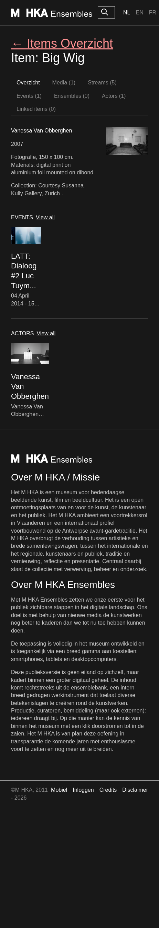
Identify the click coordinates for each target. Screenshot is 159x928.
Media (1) (64, 82)
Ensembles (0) (71, 96)
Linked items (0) (36, 109)
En (139, 12)
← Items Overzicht (62, 43)
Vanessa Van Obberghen (41, 131)
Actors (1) (114, 96)
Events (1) (29, 96)
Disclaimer (135, 790)
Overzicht (28, 82)
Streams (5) (102, 82)
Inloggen (83, 790)
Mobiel (59, 790)
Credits (108, 790)
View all (45, 217)
